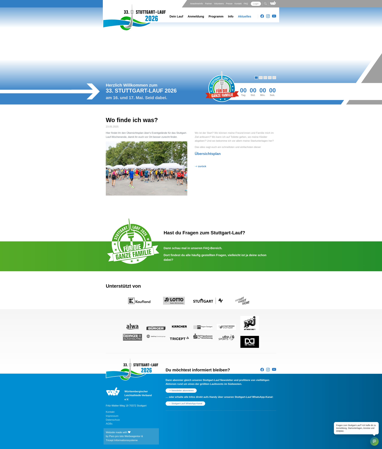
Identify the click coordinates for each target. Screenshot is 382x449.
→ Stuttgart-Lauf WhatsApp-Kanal (185, 403)
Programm (215, 16)
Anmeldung (196, 16)
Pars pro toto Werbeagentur (124, 436)
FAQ (246, 3)
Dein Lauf (176, 16)
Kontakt (238, 3)
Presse (229, 3)
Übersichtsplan (208, 154)
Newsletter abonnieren (181, 390)
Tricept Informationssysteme (122, 440)
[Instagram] (268, 16)
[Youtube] (274, 16)
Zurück (202, 166)
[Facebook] (262, 16)
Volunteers (219, 3)
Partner (209, 3)
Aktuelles (244, 16)
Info (230, 16)
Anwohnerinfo (197, 3)
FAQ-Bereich (212, 248)
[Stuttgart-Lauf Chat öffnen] (374, 441)
